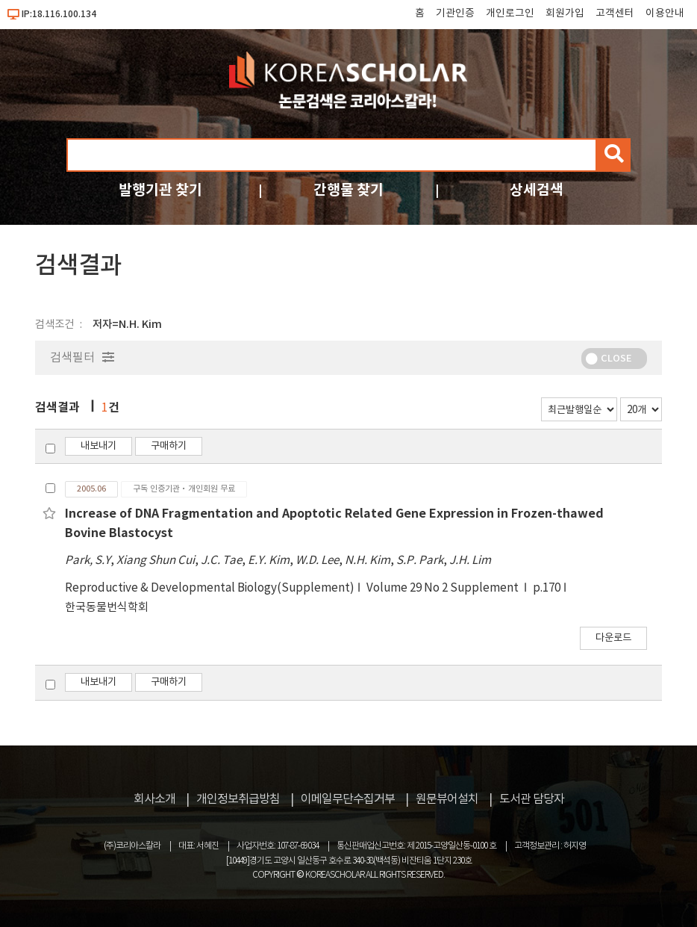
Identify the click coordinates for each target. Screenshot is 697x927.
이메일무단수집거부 (348, 799)
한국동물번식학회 (107, 607)
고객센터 (615, 13)
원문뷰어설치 (447, 799)
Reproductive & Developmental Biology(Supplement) (209, 588)
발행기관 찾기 (160, 190)
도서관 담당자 (531, 799)
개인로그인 (510, 13)
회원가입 (565, 13)
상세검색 (536, 190)
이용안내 (665, 13)
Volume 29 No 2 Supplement (443, 588)
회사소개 (154, 799)
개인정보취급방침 (238, 799)
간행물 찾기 (348, 190)
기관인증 (455, 13)
